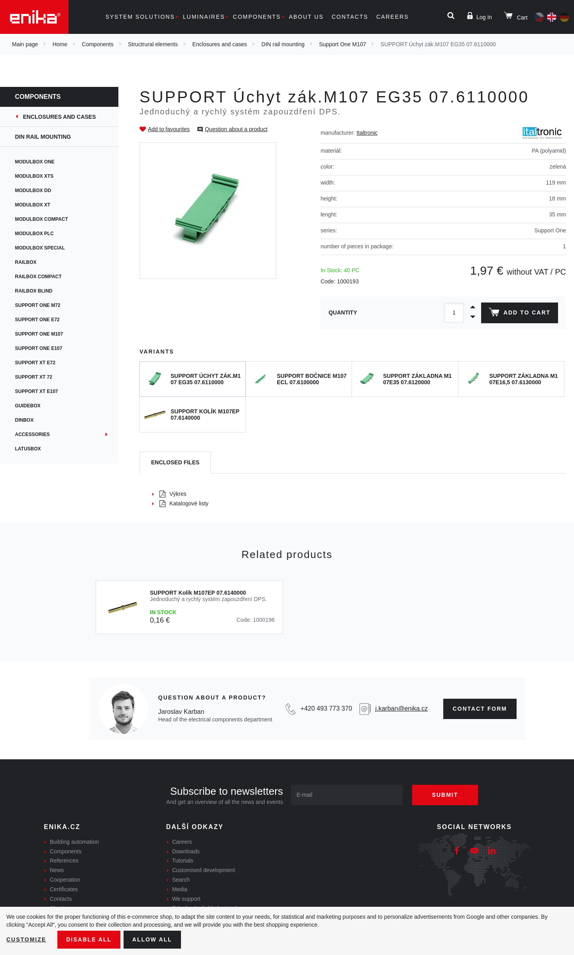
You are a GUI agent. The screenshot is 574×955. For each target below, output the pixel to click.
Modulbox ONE (35, 162)
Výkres (173, 494)
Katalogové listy (183, 503)
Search (181, 879)
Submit (445, 795)
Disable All (89, 939)
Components (257, 17)
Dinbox (25, 420)
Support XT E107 (37, 391)
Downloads (186, 851)
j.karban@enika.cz (401, 708)
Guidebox (28, 406)
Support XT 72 (34, 377)
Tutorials (182, 860)
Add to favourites (169, 129)
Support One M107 (342, 44)
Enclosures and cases (220, 44)
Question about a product (236, 129)
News (57, 870)
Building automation (74, 842)
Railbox (26, 262)
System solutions (140, 17)
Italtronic (366, 133)
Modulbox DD (34, 190)
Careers (392, 17)
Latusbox (29, 449)
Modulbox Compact (42, 219)
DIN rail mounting (283, 44)
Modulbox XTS (35, 176)
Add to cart (519, 314)
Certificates (64, 889)
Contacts (350, 17)
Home (60, 44)
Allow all (152, 939)
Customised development (203, 870)
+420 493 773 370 (326, 708)
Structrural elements (153, 44)
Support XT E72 (36, 362)
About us (306, 17)
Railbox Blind (34, 291)
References (64, 860)
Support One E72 (38, 319)
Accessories (33, 434)
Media (179, 889)
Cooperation (65, 879)
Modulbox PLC (35, 233)
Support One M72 (38, 305)
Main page (25, 44)
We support (186, 899)
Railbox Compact (39, 276)
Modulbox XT (33, 205)
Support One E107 (39, 348)
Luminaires (204, 17)
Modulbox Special (41, 248)
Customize (26, 939)
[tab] (175, 463)
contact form (480, 708)
